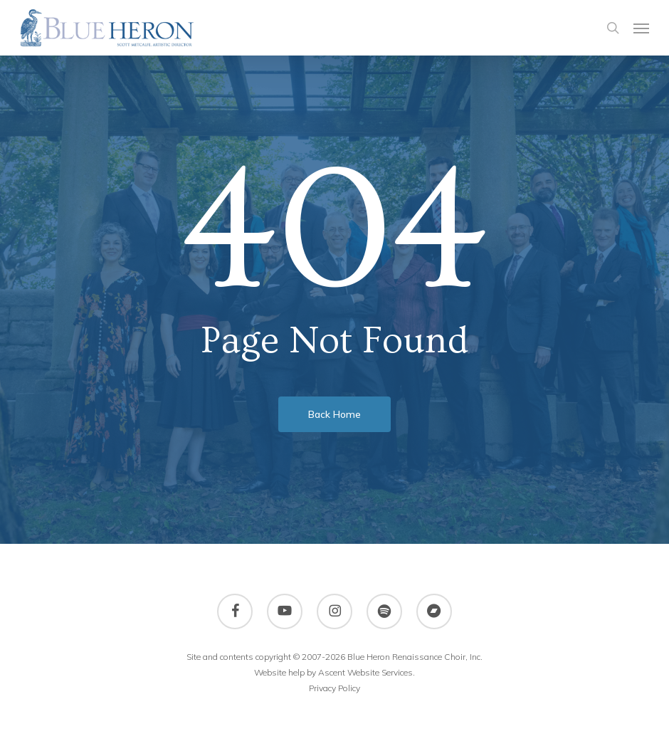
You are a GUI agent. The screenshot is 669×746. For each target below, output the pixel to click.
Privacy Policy (334, 688)
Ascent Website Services (365, 672)
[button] (641, 28)
